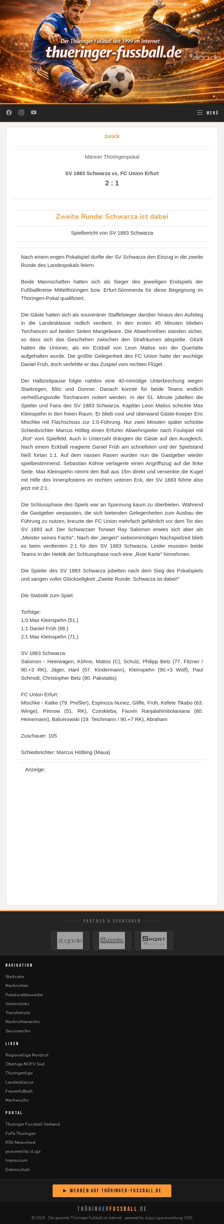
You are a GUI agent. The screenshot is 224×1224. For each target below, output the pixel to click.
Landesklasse (19, 1082)
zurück (111, 136)
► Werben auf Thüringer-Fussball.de (112, 1191)
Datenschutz (18, 1169)
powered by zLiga (23, 1151)
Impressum (17, 1160)
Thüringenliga (19, 1073)
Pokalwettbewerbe (24, 995)
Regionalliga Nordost (27, 1055)
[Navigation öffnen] (207, 112)
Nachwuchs (17, 1100)
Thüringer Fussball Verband (33, 1124)
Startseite (15, 976)
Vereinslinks (18, 1004)
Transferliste (18, 1013)
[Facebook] (9, 113)
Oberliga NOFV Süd (25, 1064)
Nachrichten (17, 985)
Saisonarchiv (18, 1031)
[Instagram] (21, 113)
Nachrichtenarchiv (23, 1021)
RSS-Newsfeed (20, 1142)
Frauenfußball (19, 1091)
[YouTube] (34, 113)
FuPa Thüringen (21, 1133)
